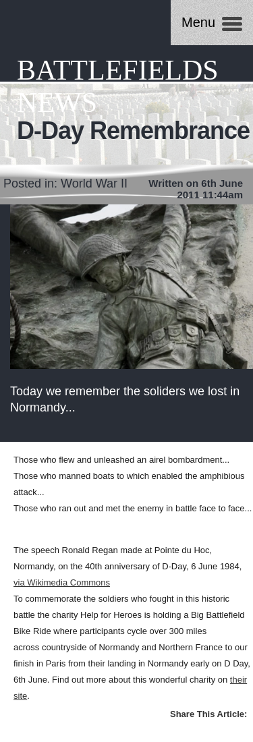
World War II (94, 183)
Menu (198, 22)
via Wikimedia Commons (61, 582)
